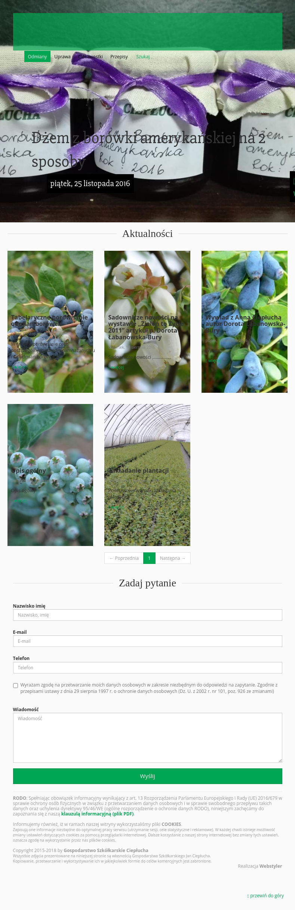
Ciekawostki (90, 56)
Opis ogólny (28, 470)
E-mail (20, 632)
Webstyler (270, 866)
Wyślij (147, 776)
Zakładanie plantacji (138, 470)
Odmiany (37, 56)
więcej (19, 367)
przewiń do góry (266, 895)
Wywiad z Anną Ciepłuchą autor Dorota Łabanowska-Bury (245, 323)
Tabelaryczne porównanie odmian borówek (49, 320)
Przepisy (119, 56)
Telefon (21, 658)
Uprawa (62, 56)
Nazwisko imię (29, 606)
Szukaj (143, 56)
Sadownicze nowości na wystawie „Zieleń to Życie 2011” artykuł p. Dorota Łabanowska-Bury (146, 327)
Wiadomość (26, 709)
